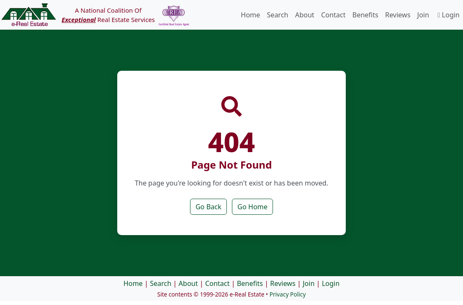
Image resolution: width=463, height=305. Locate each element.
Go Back (208, 206)
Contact (333, 14)
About (304, 14)
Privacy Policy (288, 294)
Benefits (365, 14)
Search (278, 14)
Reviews (398, 14)
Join (423, 14)
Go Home (252, 206)
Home (250, 14)
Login (449, 14)
